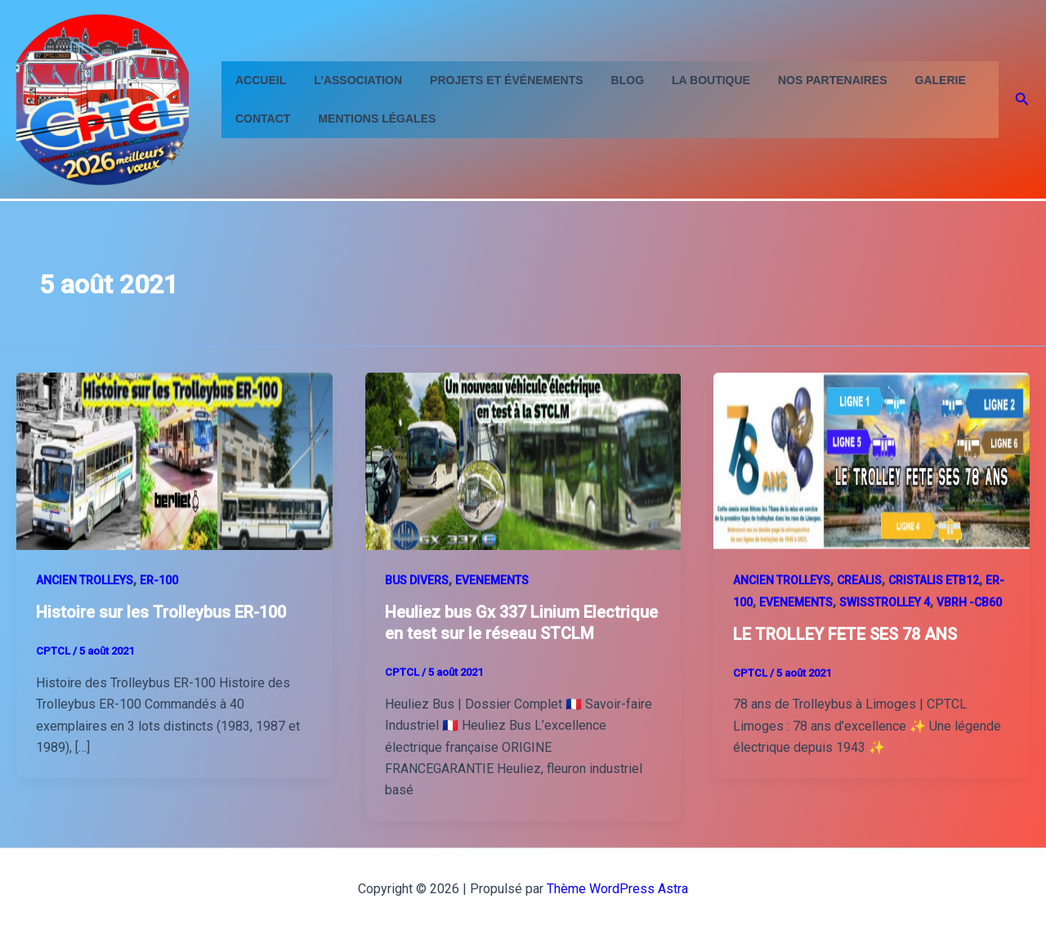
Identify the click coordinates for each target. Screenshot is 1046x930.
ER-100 (159, 580)
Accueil (258, 80)
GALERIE (908, 80)
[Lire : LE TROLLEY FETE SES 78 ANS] (871, 460)
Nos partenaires (805, 80)
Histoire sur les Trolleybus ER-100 (161, 612)
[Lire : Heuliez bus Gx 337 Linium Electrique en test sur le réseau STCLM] (523, 460)
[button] (1022, 99)
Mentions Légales (369, 118)
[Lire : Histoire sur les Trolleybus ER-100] (174, 460)
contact (260, 118)
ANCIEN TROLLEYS (84, 580)
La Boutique (689, 80)
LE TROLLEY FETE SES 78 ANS (845, 634)
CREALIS (859, 580)
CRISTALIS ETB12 (933, 580)
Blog (610, 80)
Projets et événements (494, 80)
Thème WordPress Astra (617, 888)
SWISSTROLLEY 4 (884, 602)
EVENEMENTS (492, 580)
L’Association (350, 80)
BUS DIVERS (417, 580)
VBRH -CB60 (969, 602)
